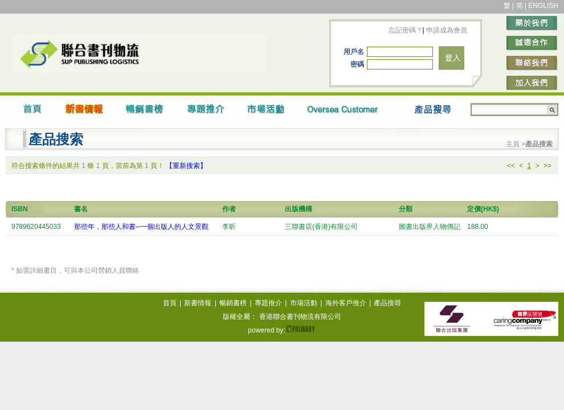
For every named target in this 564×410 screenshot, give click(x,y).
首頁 (170, 303)
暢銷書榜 (233, 303)
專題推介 (268, 303)
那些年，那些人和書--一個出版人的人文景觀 (141, 227)
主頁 (513, 144)
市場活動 (303, 303)
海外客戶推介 (345, 303)
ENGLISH (543, 6)
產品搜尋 (387, 303)
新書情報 (197, 303)
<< (511, 166)
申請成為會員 (445, 30)
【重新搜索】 (186, 166)
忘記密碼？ (406, 30)
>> (547, 166)
